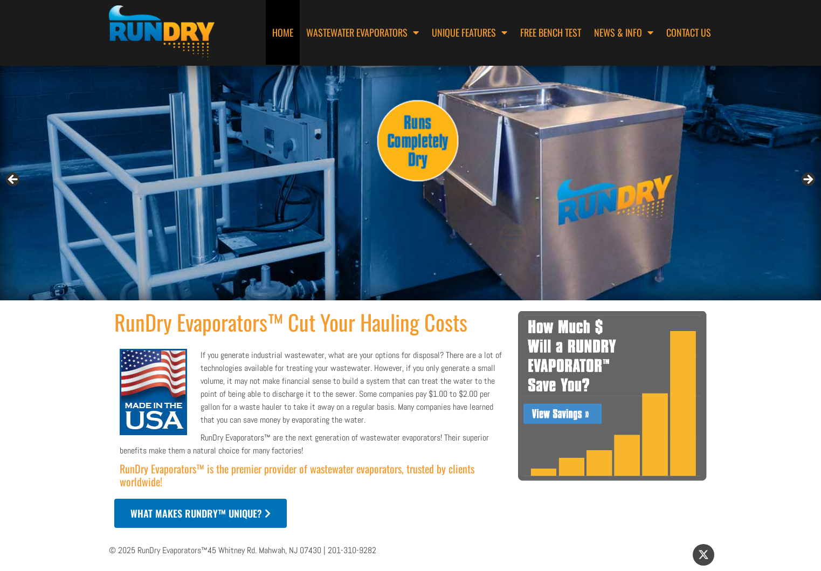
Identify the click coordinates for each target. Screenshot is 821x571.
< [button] (13, 180)
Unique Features (469, 32)
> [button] (807, 180)
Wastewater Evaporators (362, 32)
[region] (410, 183)
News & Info (623, 32)
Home (282, 32)
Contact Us (688, 32)
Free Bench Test (550, 32)
